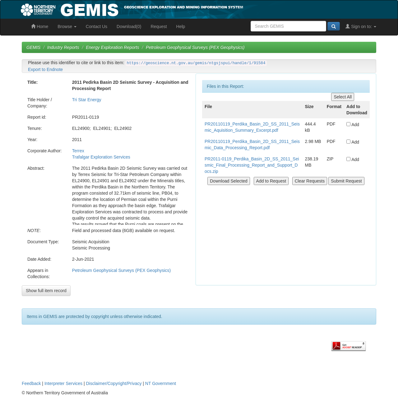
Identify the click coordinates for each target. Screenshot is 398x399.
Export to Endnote (45, 69)
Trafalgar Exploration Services (101, 156)
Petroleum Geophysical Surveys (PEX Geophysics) (195, 47)
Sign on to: (360, 26)
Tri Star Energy (86, 99)
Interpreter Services (63, 383)
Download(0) (129, 26)
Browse (67, 26)
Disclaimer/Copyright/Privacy (114, 383)
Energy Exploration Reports (112, 47)
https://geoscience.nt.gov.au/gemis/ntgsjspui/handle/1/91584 (196, 63)
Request (158, 26)
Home (39, 26)
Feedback (31, 383)
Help (180, 26)
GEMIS (33, 47)
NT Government (160, 383)
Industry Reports (63, 47)
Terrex (78, 150)
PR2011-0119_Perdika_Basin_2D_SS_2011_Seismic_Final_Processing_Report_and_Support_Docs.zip (252, 165)
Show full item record (46, 290)
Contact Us (96, 26)
